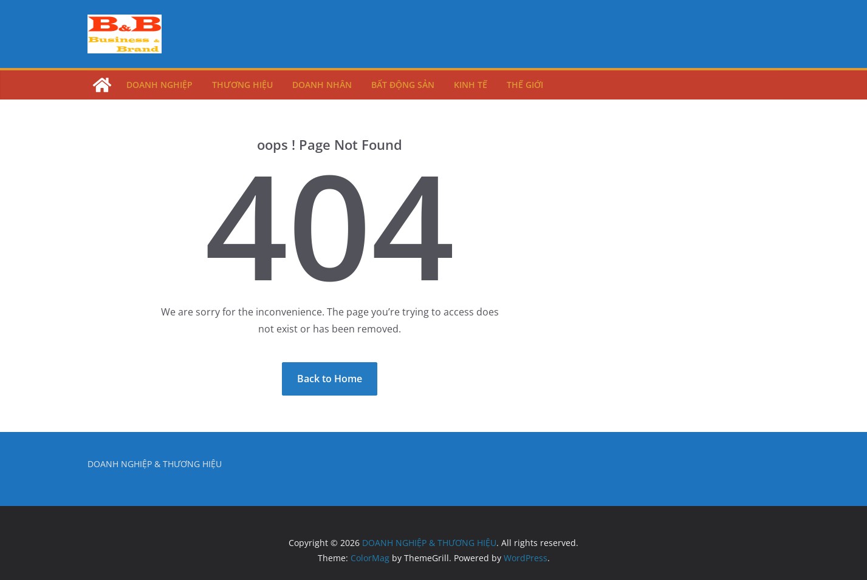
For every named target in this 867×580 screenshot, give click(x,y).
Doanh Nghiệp (159, 84)
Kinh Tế (470, 84)
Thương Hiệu (242, 84)
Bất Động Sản (402, 84)
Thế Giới (525, 84)
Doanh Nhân (322, 84)
